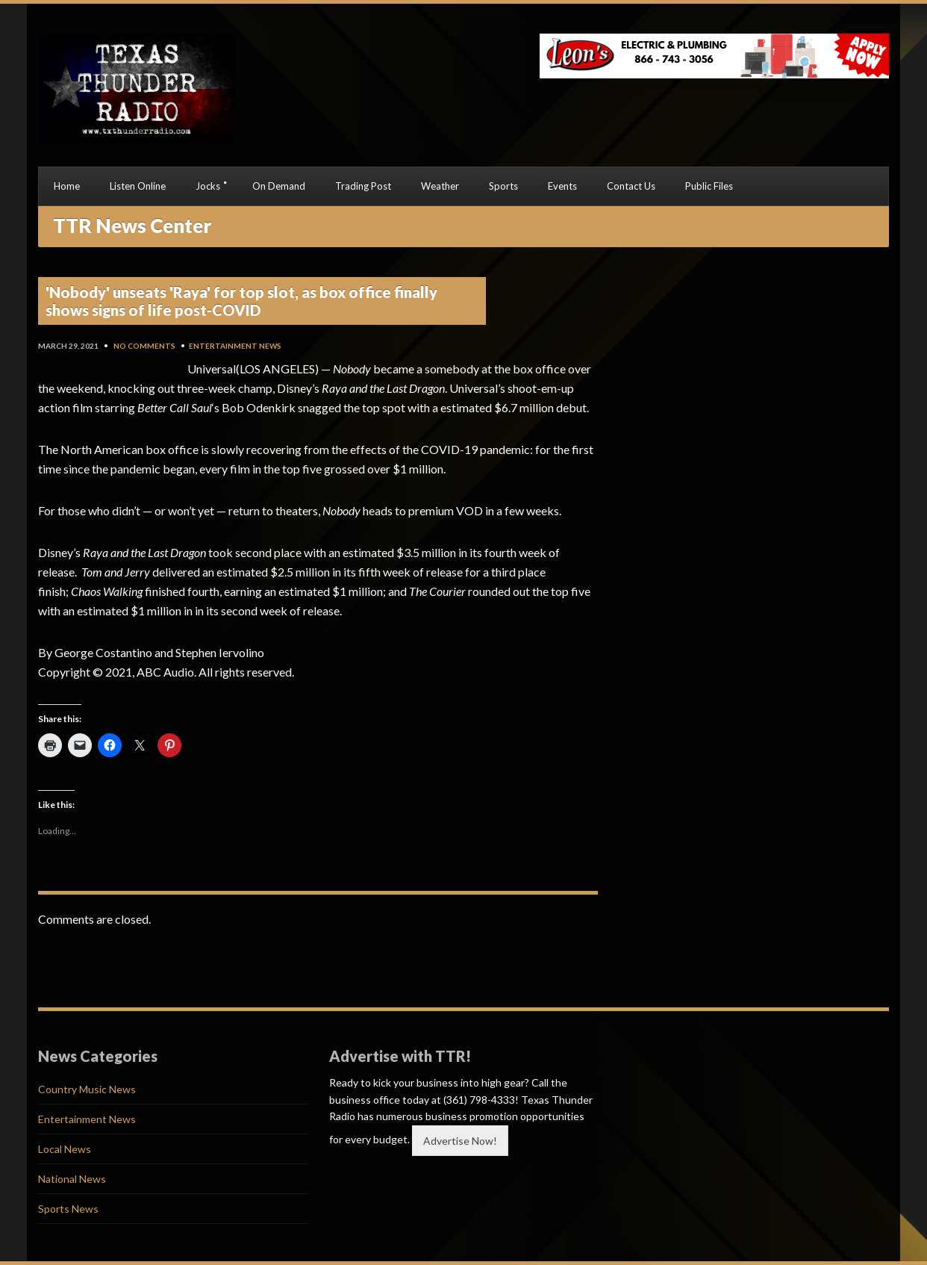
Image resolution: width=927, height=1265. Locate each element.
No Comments (144, 345)
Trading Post (363, 186)
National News (72, 1178)
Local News (64, 1149)
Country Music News (87, 1089)
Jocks (208, 186)
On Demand (278, 186)
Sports (503, 186)
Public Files (709, 186)
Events (562, 186)
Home (67, 186)
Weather (440, 186)
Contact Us (631, 186)
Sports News (68, 1208)
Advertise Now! (460, 1140)
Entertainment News (235, 345)
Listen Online (138, 186)
